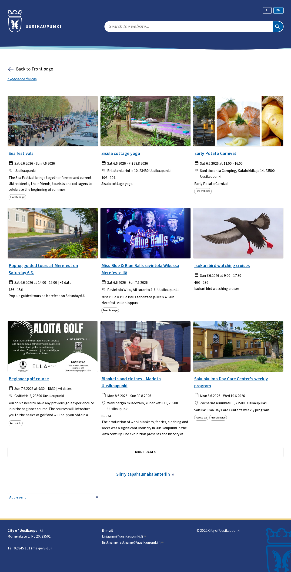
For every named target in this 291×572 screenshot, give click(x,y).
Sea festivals (21, 153)
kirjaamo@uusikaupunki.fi (124, 536)
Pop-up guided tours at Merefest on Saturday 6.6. (43, 269)
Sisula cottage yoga (120, 153)
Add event (54, 497)
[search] (188, 26)
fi (267, 10)
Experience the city (22, 79)
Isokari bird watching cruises (222, 265)
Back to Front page (30, 69)
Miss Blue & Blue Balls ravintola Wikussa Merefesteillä (140, 269)
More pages (145, 452)
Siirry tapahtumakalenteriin (145, 474)
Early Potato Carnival (215, 153)
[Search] (278, 26)
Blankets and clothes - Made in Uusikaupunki (131, 382)
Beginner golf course (29, 379)
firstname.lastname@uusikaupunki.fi (133, 542)
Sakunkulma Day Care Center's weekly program (231, 382)
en (278, 10)
